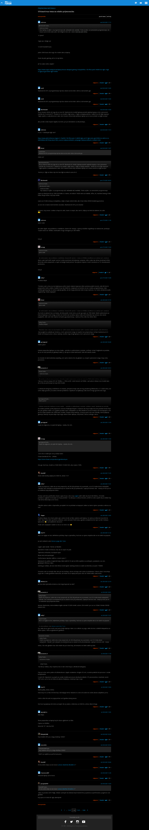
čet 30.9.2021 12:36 (106, 773)
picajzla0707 (44, 783)
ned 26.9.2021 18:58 (105, 109)
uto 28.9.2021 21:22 (106, 533)
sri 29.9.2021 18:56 (106, 687)
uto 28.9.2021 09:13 (106, 368)
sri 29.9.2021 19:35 (106, 712)
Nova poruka (42, 16)
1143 (78, 810)
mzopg (43, 247)
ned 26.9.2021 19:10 (105, 130)
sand (42, 88)
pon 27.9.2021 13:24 (105, 247)
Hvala (102, 83)
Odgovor (95, 83)
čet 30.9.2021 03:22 (106, 734)
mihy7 (42, 278)
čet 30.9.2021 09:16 (106, 745)
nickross (43, 22)
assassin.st (44, 368)
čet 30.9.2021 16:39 (106, 783)
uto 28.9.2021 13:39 (106, 422)
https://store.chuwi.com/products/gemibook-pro (52, 459)
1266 (83, 810)
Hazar (42, 148)
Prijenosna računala (46, 8)
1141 (69, 810)
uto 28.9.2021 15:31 (106, 484)
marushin (44, 745)
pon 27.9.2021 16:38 (105, 278)
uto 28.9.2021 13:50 (106, 439)
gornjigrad (44, 342)
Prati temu (102, 16)
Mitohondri (44, 180)
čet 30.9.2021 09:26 (106, 762)
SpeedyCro (44, 712)
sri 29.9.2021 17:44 (106, 653)
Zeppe (43, 515)
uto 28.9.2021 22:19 (106, 581)
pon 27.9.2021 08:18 (105, 180)
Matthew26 (44, 109)
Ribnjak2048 (44, 734)
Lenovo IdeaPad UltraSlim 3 (66, 765)
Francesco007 (45, 773)
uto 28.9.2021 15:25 (106, 473)
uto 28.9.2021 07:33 (106, 300)
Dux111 (43, 533)
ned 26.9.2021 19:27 (105, 148)
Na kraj (109, 16)
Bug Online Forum (8, 2)
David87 (43, 473)
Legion (76, 496)
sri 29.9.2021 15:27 (106, 615)
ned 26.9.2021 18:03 (105, 88)
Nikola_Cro (44, 581)
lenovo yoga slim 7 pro (59, 541)
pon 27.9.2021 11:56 (105, 220)
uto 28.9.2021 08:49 (106, 342)
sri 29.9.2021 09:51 (106, 592)
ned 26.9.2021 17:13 (105, 22)
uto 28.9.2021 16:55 (106, 515)
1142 (73, 810)
